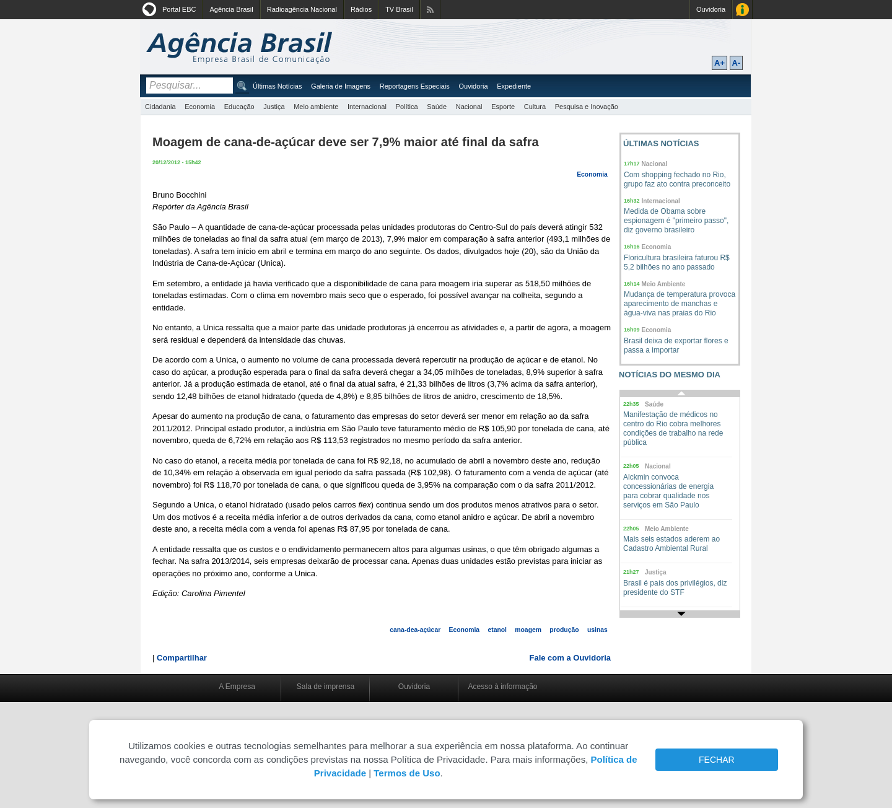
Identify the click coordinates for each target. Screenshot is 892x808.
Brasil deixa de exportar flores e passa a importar (676, 345)
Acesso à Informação (742, 9)
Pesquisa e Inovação (586, 106)
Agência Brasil (231, 9)
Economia (200, 106)
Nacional (469, 106)
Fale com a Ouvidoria (570, 657)
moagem (528, 629)
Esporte (503, 106)
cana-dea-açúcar (415, 629)
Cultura (535, 106)
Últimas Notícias (277, 86)
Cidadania (160, 106)
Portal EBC (179, 9)
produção (564, 629)
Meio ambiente (316, 106)
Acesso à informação (502, 686)
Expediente (514, 86)
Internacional (367, 106)
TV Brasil (399, 9)
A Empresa (237, 686)
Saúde (437, 106)
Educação (239, 106)
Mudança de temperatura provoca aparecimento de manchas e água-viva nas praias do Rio (679, 303)
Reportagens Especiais (415, 86)
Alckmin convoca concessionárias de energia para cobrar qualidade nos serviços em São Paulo (668, 491)
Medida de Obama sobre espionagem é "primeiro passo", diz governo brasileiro (676, 220)
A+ (719, 63)
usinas (597, 629)
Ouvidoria (710, 9)
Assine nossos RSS (430, 9)
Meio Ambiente (664, 284)
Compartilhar (182, 657)
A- (736, 63)
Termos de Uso (407, 773)
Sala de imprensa (325, 686)
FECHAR (717, 760)
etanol (497, 629)
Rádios (361, 9)
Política (407, 106)
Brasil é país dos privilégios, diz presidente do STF (675, 588)
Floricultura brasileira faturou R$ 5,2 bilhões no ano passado (677, 262)
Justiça (273, 106)
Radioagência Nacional (302, 9)
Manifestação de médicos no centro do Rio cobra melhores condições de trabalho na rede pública (673, 428)
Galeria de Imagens (340, 86)
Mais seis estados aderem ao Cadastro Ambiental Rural (671, 544)
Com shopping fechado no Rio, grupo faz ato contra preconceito (677, 179)
